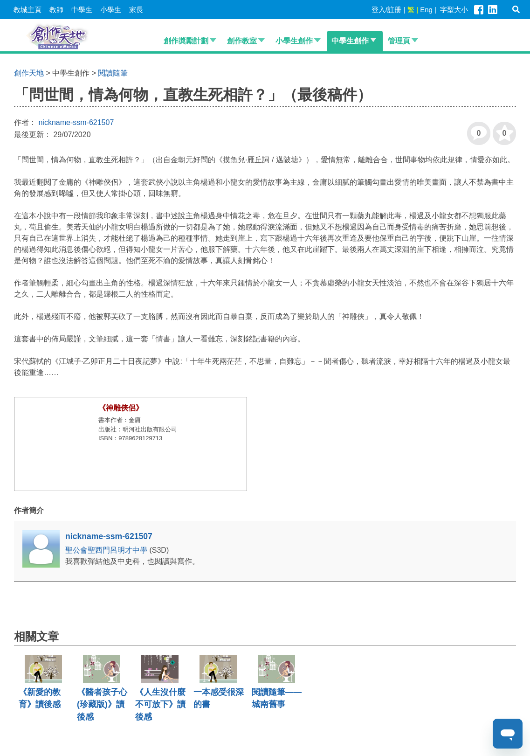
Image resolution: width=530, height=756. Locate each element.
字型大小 (454, 10)
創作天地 (29, 73)
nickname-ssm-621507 (76, 122)
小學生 (110, 10)
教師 (56, 10)
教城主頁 (27, 10)
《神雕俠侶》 (120, 407)
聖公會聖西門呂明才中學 (107, 550)
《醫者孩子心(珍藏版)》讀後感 (102, 704)
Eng (426, 10)
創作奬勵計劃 (186, 41)
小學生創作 (294, 41)
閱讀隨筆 (113, 73)
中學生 (81, 10)
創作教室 (242, 41)
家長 (136, 10)
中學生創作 (350, 41)
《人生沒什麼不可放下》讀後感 (160, 704)
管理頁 (399, 41)
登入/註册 (386, 10)
